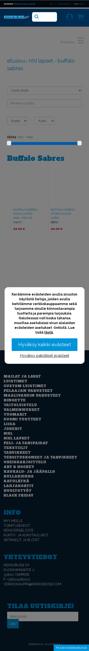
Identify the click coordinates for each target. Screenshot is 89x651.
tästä (48, 332)
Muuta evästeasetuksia (71, 647)
